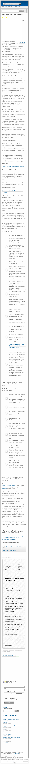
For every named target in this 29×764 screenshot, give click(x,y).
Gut (6, 17)
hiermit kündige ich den (7, 742)
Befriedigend (5, 17)
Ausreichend (4, 17)
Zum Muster (22, 42)
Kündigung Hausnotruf (7, 731)
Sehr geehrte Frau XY (7, 740)
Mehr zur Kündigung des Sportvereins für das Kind (13, 166)
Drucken (8, 546)
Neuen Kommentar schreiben (10, 655)
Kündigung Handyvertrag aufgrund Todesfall (11, 719)
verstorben (5, 722)
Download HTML (15, 546)
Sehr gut (8, 17)
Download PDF (12, 550)
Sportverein (4, 651)
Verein (8, 651)
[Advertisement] (12, 30)
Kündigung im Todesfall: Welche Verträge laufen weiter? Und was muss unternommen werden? (17, 346)
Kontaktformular (16, 753)
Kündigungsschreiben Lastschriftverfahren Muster (11, 737)
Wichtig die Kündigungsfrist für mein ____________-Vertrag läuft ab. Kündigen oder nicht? (14, 694)
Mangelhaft (2, 17)
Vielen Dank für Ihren (7, 734)
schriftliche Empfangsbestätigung (9, 485)
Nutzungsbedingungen (7, 699)
